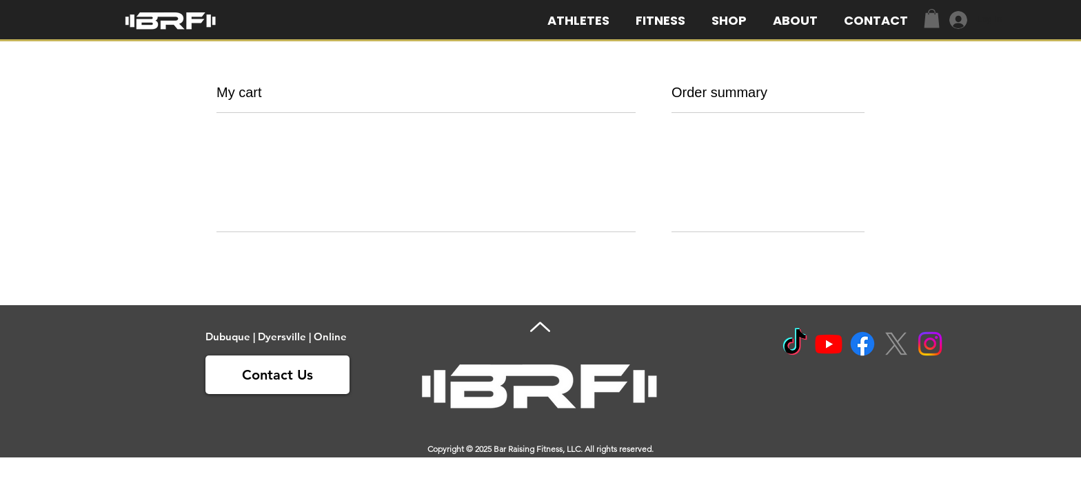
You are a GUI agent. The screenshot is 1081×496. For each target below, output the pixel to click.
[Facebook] (862, 344)
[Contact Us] (277, 374)
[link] (932, 18)
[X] (896, 344)
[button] (798, 20)
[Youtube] (829, 344)
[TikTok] (795, 344)
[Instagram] (930, 344)
